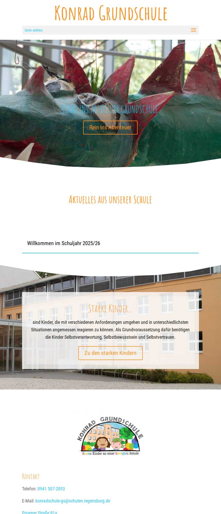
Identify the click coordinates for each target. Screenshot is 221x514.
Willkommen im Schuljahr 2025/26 (63, 243)
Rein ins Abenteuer (110, 127)
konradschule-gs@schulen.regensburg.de (72, 500)
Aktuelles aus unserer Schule (110, 199)
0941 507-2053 (51, 488)
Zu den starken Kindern (110, 353)
